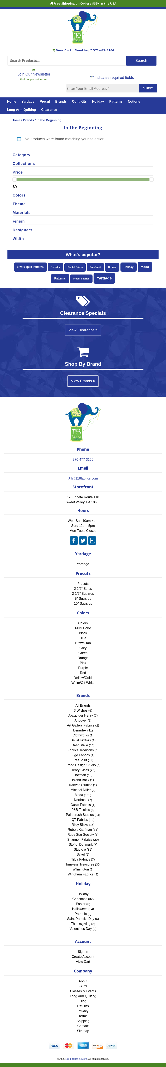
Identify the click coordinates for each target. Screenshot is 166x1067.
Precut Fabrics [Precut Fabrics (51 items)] (81, 278)
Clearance (49, 109)
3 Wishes (81, 710)
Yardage (28, 101)
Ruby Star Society (80, 834)
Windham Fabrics (81, 874)
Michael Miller (81, 790)
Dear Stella (80, 745)
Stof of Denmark (81, 844)
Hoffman (79, 775)
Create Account (83, 956)
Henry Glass (80, 770)
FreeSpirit (80, 760)
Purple (83, 668)
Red (83, 673)
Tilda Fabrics (80, 859)
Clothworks (80, 735)
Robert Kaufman (80, 829)
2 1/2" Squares (83, 593)
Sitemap (83, 1031)
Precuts (83, 583)
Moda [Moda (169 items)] (145, 267)
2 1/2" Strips (83, 588)
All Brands (83, 705)
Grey (83, 648)
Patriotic (81, 914)
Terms (83, 1016)
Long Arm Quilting (21, 109)
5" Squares (83, 598)
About (83, 981)
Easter (80, 904)
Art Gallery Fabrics (80, 725)
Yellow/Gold (83, 678)
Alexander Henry (80, 715)
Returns (83, 1006)
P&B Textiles (80, 810)
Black (83, 633)
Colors (83, 623)
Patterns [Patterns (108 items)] (60, 278)
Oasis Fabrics (81, 805)
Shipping (83, 1021)
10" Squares (83, 603)
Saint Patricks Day (80, 919)
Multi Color (83, 628)
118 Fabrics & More (76, 1058)
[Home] (83, 42)
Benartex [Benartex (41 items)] (55, 267)
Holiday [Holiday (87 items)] (128, 267)
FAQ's (82, 986)
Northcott (80, 800)
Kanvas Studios (80, 785)
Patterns (116, 101)
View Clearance (83, 330)
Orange (82, 658)
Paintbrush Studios (80, 814)
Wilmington (80, 869)
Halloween (80, 909)
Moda (79, 795)
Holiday (98, 101)
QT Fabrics (80, 819)
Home (11, 101)
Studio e (80, 849)
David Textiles (81, 740)
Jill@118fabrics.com (83, 478)
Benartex (80, 730)
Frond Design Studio (81, 765)
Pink (83, 663)
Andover (81, 720)
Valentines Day (81, 928)
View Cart (62, 50)
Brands (61, 101)
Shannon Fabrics (79, 839)
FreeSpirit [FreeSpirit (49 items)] (95, 267)
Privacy (83, 1011)
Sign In (83, 951)
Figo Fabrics (81, 755)
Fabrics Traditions (81, 750)
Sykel (81, 854)
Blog (83, 1001)
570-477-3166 (103, 50)
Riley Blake (80, 824)
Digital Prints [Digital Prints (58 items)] (75, 267)
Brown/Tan (83, 643)
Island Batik (80, 780)
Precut (45, 101)
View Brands (83, 381)
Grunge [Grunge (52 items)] (112, 267)
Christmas (79, 899)
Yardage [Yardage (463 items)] (104, 278)
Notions (134, 101)
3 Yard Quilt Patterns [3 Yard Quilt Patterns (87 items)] (30, 267)
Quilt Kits (79, 101)
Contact (83, 1026)
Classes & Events (83, 991)
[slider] (14, 179)
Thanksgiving (80, 924)
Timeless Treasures (79, 864)
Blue (83, 638)
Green (83, 653)
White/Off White (83, 683)
